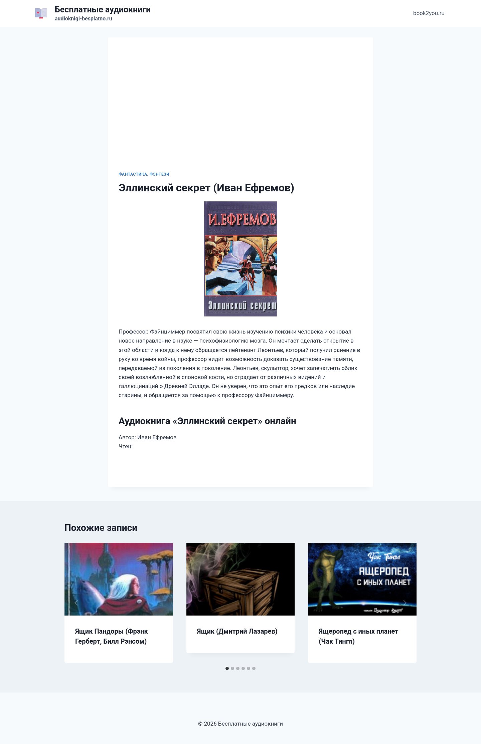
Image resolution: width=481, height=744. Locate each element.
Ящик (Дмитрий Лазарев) (237, 631)
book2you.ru (429, 13)
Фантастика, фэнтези (144, 174)
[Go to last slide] (76, 603)
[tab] (227, 668)
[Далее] (404, 603)
